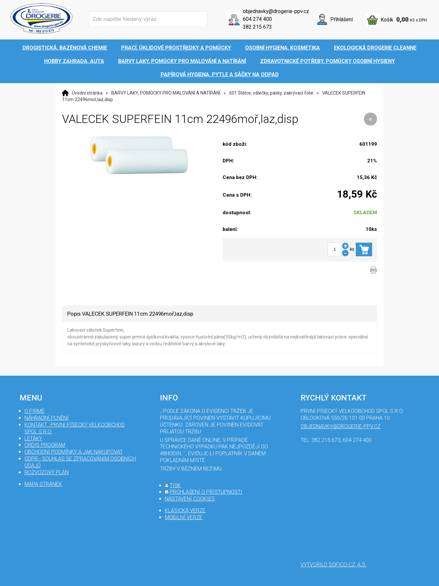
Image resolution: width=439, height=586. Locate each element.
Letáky (33, 438)
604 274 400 (257, 19)
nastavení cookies (190, 499)
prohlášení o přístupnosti (206, 492)
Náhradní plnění (46, 418)
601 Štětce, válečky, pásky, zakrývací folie (271, 93)
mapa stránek (43, 484)
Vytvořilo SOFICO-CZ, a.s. (334, 565)
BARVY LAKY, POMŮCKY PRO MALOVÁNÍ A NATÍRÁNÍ (165, 93)
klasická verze (185, 510)
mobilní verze (183, 517)
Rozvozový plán (46, 472)
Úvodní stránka (87, 93)
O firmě (34, 411)
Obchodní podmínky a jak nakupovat (73, 452)
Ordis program (44, 445)
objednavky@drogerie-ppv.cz (276, 11)
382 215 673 (257, 27)
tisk (175, 485)
